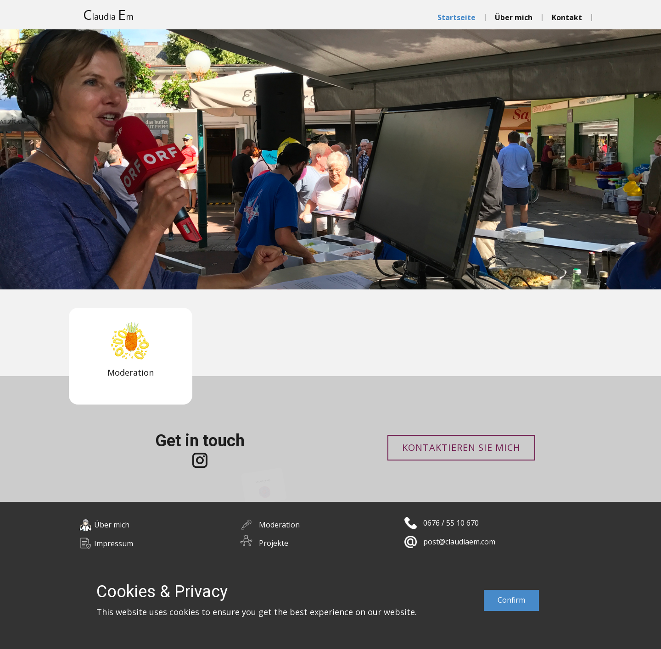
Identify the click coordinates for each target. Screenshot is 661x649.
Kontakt (567, 17)
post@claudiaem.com (459, 542)
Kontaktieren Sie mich (461, 447)
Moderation (279, 525)
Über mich (513, 17)
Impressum (113, 543)
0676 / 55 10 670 (451, 523)
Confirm (511, 600)
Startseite (456, 17)
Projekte (273, 543)
